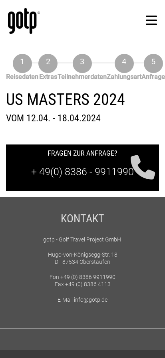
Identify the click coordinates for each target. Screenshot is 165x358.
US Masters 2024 (65, 99)
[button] (151, 21)
